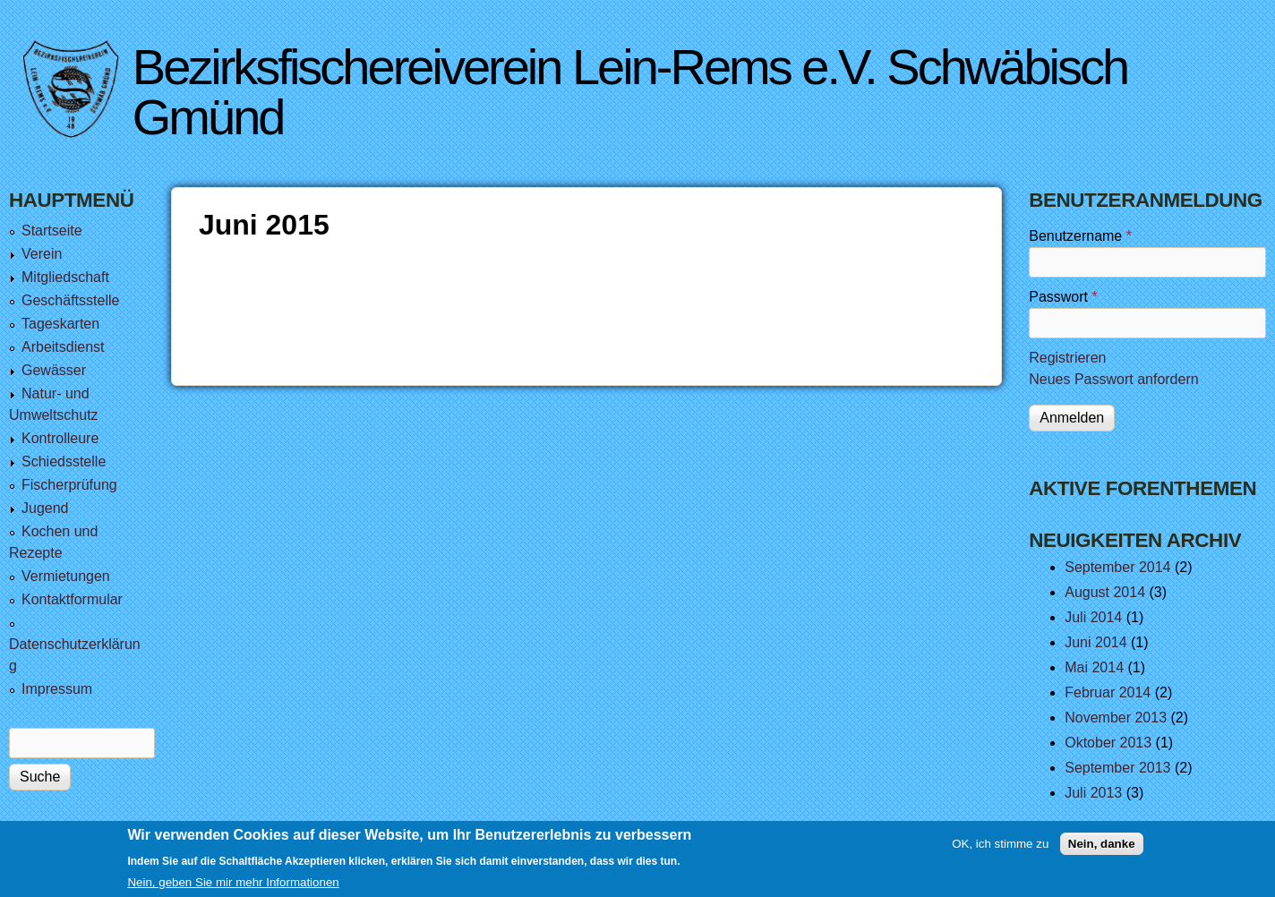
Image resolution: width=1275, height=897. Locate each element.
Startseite (51, 230)
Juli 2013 (1093, 792)
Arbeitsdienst (63, 347)
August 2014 (1105, 592)
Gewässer (53, 370)
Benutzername (1080, 235)
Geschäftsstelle (70, 300)
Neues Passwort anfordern (1113, 379)
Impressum (56, 688)
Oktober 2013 (1108, 742)
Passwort (1063, 296)
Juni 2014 (1095, 642)
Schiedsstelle (63, 461)
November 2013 (1116, 717)
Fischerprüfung (69, 484)
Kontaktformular (72, 599)
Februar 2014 (1108, 692)
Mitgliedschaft (65, 277)
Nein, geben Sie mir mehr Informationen (232, 888)
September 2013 (1117, 767)
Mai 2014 (1094, 667)
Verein (41, 253)
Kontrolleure (59, 438)
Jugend (45, 508)
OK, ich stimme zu (1000, 850)
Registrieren (1067, 357)
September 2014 (1117, 567)
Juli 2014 (1093, 617)
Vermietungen (65, 576)
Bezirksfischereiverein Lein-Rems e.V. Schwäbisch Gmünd (630, 91)
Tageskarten (60, 323)
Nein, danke (1101, 850)
